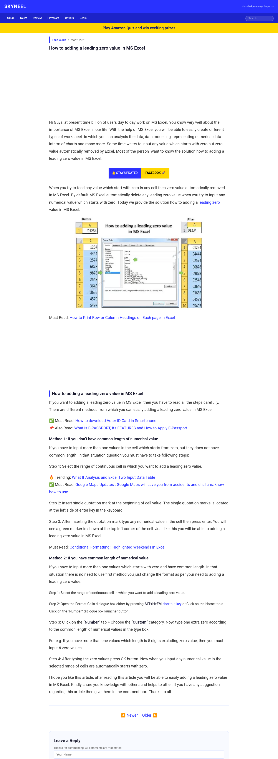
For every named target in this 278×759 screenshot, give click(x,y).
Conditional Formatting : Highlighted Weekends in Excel (117, 547)
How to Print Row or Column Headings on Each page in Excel (122, 317)
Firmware (54, 18)
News (23, 18)
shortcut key (172, 604)
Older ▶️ (149, 715)
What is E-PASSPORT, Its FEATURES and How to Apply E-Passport (130, 428)
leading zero (209, 202)
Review (37, 18)
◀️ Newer (129, 715)
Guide (11, 18)
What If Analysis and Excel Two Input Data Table (113, 477)
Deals (82, 18)
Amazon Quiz (122, 28)
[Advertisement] (139, 85)
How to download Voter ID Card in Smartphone (115, 420)
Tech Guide (59, 40)
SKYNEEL (15, 6)
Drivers (69, 18)
